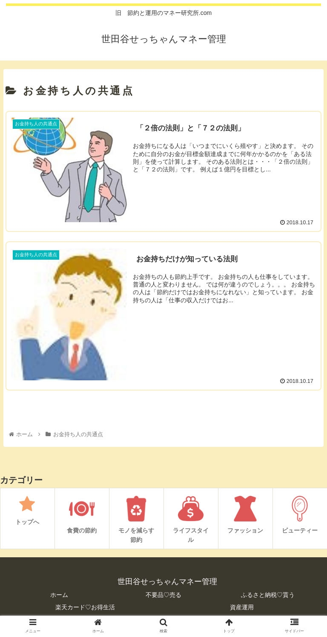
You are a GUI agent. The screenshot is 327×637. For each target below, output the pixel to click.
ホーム (59, 594)
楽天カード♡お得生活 (85, 607)
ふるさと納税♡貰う (268, 594)
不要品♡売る (163, 594)
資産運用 (242, 607)
